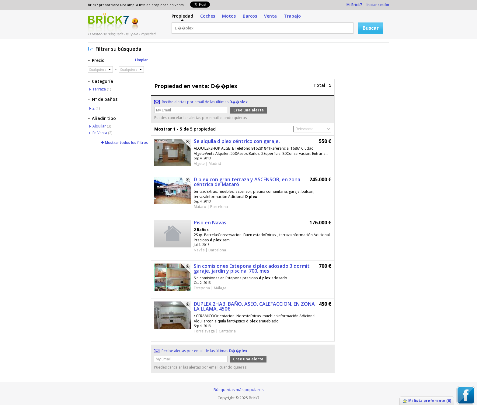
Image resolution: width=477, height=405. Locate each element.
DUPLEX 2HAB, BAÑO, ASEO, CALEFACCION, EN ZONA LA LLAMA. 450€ (254, 306)
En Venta (99, 132)
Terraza (99, 89)
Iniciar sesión (378, 4)
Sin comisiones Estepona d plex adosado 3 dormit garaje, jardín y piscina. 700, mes (252, 268)
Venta (270, 16)
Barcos (250, 16)
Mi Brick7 (354, 4)
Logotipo (108, 22)
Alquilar (99, 126)
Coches (207, 16)
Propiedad (182, 16)
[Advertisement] (271, 62)
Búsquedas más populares (239, 389)
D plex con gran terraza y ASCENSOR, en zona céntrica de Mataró (247, 182)
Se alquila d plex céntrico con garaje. (237, 141)
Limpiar (141, 60)
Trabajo (292, 16)
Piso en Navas (210, 222)
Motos (229, 16)
